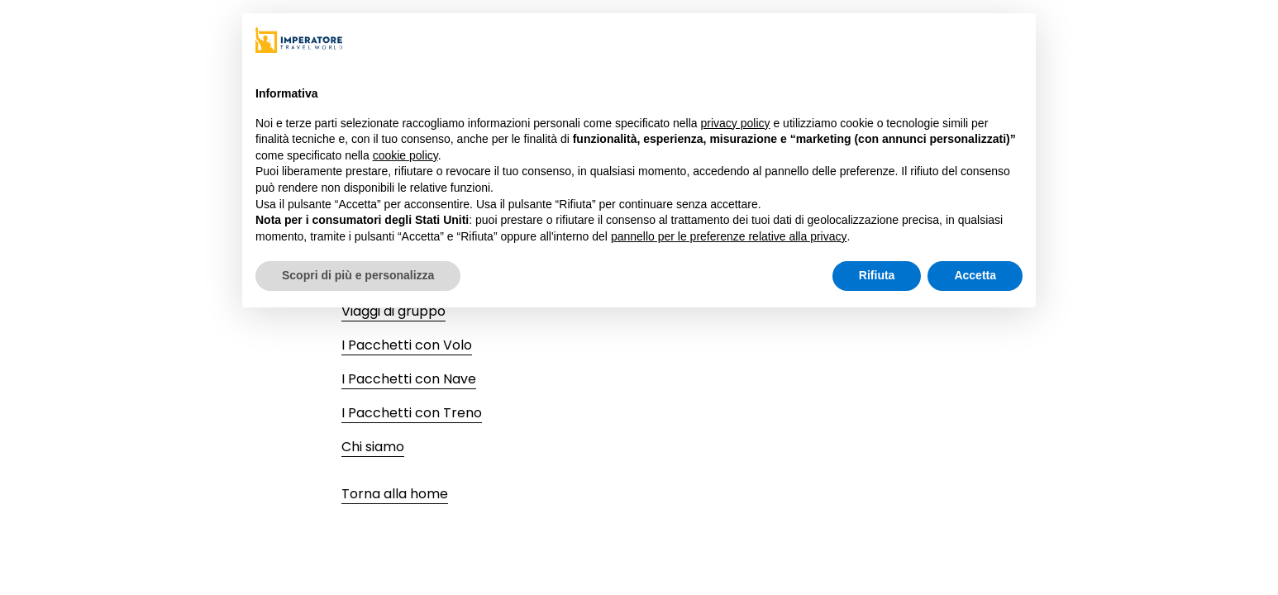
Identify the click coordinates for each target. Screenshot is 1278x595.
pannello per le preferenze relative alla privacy (729, 236)
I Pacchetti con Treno (411, 412)
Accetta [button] (975, 275)
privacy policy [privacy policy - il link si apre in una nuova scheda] (735, 123)
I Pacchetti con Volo (406, 345)
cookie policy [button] (405, 155)
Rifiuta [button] (877, 275)
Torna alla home (394, 493)
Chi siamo (372, 446)
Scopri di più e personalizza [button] (358, 275)
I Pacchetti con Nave (408, 378)
